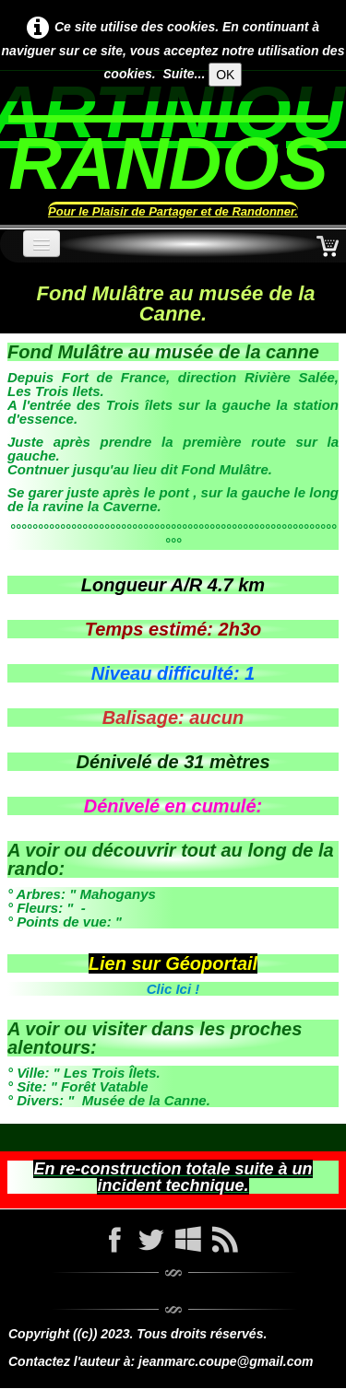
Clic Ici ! (173, 989)
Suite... (183, 73)
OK (225, 74)
